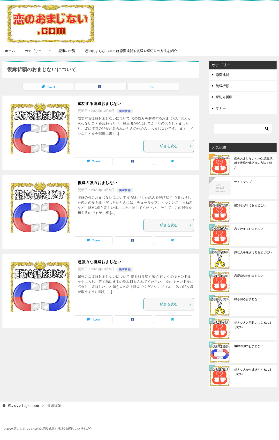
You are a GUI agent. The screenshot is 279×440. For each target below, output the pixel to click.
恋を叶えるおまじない (248, 229)
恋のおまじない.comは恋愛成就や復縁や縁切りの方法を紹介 (131, 51)
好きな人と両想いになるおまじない (253, 325)
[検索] (243, 129)
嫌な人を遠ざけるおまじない (253, 252)
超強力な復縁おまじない (99, 262)
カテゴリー (33, 51)
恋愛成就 (222, 75)
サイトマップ (243, 182)
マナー (221, 108)
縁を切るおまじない (247, 299)
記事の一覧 (67, 51)
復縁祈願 (125, 111)
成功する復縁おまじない (99, 104)
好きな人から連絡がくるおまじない (253, 372)
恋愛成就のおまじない (248, 275)
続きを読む (176, 146)
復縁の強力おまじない (97, 183)
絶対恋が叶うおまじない (250, 205)
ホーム (10, 51)
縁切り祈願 (224, 97)
